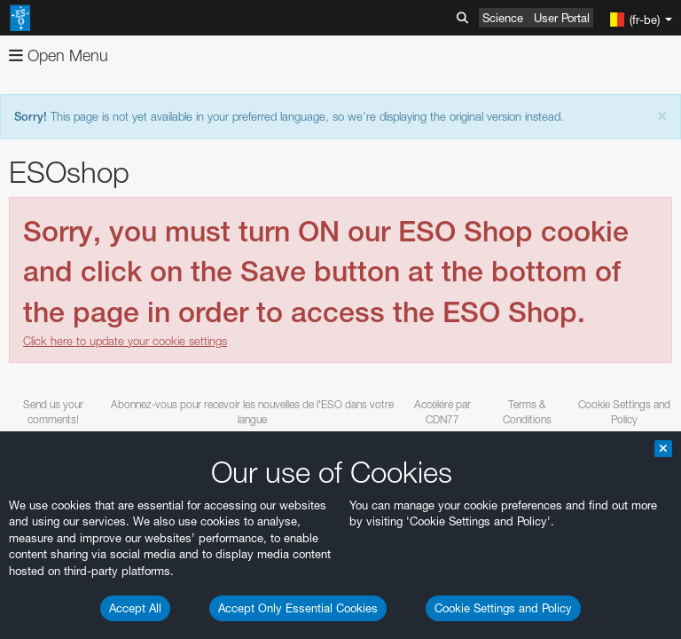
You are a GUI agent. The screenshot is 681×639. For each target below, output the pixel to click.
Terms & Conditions (527, 412)
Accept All (135, 608)
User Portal (562, 18)
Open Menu (58, 55)
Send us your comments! (53, 412)
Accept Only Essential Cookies (298, 608)
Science (502, 18)
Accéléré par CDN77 (442, 412)
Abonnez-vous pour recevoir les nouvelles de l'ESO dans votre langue (252, 412)
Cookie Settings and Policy (503, 608)
